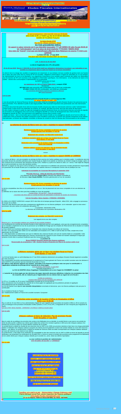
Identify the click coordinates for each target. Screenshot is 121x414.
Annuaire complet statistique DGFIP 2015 (45, 359)
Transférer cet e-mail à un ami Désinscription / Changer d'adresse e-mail (45, 392)
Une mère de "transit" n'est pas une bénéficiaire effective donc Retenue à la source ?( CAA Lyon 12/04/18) (48, 52)
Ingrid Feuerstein (46, 92)
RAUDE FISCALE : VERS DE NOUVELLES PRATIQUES (45, 174)
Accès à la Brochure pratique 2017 (45, 369)
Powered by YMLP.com (103, 408)
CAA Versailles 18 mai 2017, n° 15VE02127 (45, 340)
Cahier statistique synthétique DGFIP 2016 (45, 362)
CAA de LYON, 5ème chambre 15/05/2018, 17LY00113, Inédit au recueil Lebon (27, 308)
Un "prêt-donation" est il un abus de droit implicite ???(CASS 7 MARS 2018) (48, 49)
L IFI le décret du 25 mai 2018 (45, 62)
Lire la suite (7, 95)
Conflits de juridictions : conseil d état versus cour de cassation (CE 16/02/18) (45, 278)
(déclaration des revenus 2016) (45, 374)
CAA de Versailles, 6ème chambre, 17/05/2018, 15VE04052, (45, 198)
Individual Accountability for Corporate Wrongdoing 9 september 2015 (45, 170)
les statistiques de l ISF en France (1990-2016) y (40, 84)
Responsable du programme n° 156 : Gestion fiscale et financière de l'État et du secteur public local (45, 242)
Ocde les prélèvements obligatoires (45, 384)
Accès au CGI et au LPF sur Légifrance (45, 365)
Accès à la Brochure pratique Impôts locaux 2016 (45, 377)
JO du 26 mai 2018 (9, 68)
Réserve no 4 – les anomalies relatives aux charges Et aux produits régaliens (26, 222)
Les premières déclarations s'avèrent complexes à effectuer (45, 91)
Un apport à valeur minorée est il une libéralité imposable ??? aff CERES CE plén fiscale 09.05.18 (48, 47)
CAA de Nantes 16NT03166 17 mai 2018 (45, 267)
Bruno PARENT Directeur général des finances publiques (45, 240)
